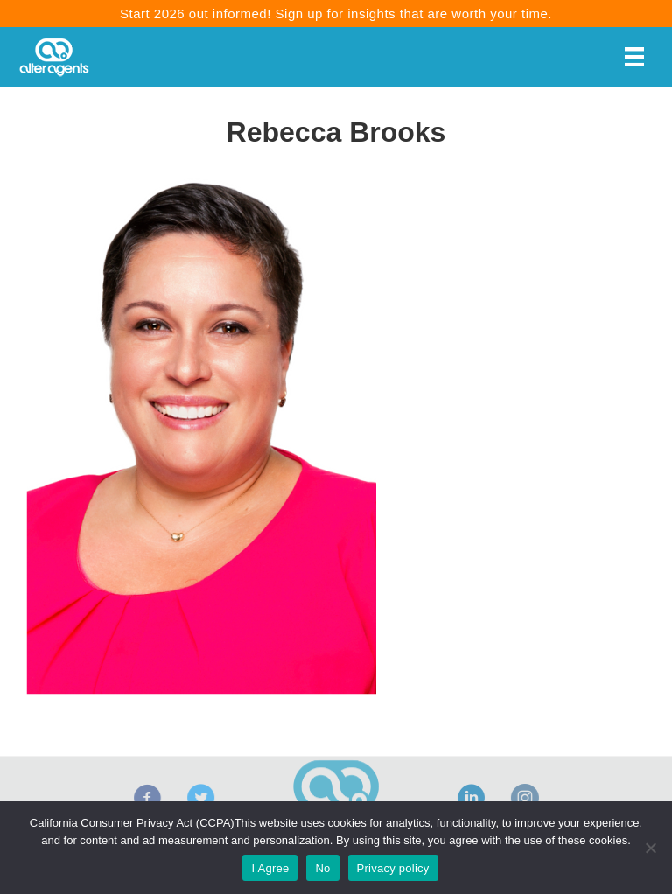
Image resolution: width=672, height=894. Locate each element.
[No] (650, 847)
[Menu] (634, 57)
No (322, 868)
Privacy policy (393, 868)
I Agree (270, 868)
